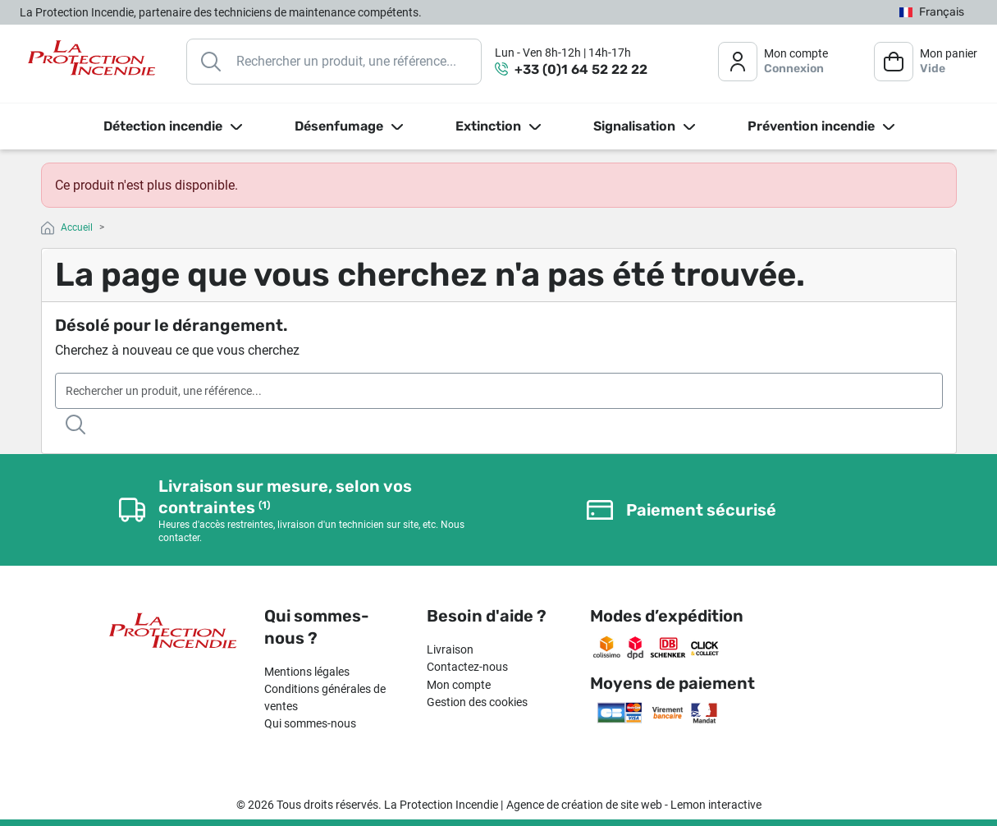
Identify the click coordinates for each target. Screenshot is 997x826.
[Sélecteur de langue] (931, 13)
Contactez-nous (467, 666)
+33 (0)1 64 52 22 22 (581, 69)
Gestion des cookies (477, 702)
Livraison (450, 649)
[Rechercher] (334, 62)
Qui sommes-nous (310, 723)
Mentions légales (307, 671)
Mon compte (459, 684)
